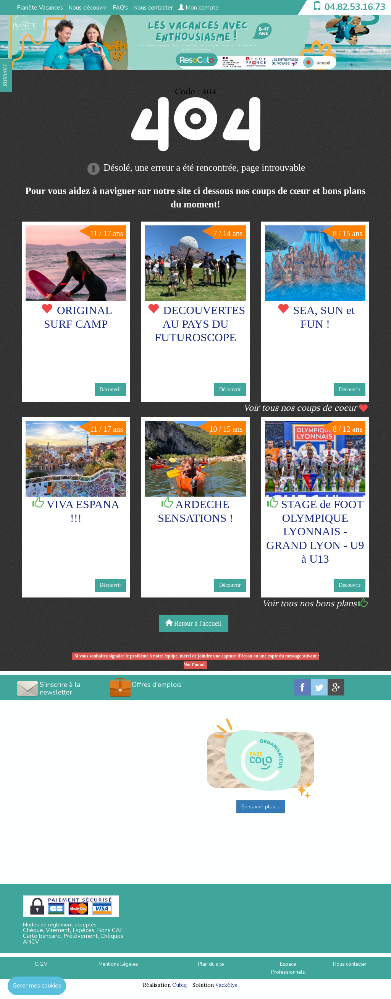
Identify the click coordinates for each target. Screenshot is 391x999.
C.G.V (41, 964)
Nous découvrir (87, 7)
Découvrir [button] (110, 389)
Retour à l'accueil (193, 623)
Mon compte (198, 7)
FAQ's (120, 7)
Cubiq (179, 984)
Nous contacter (153, 7)
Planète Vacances (40, 7)
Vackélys (226, 984)
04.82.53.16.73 (355, 7)
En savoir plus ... (260, 806)
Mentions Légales (118, 964)
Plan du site (211, 964)
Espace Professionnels (288, 968)
